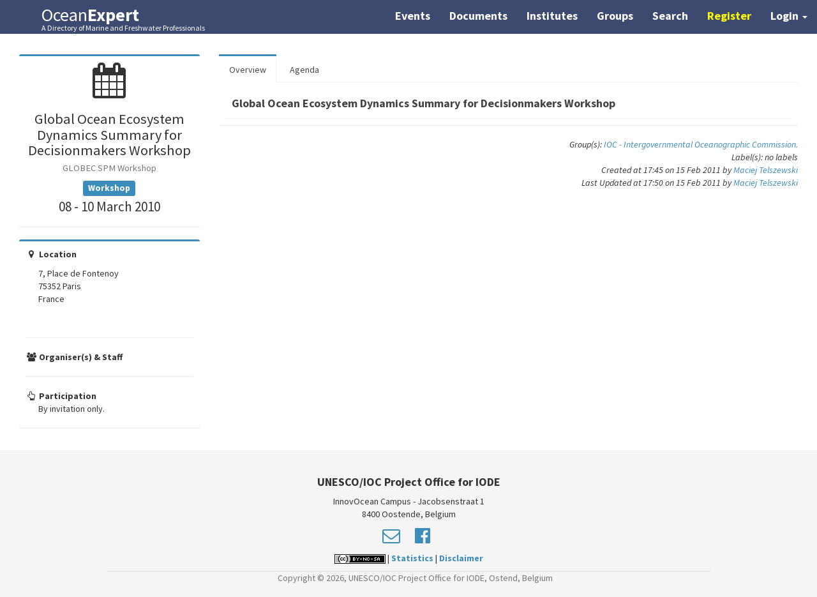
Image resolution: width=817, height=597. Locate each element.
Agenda (304, 69)
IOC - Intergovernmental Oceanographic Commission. (701, 144)
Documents (478, 15)
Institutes (552, 15)
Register (729, 15)
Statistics (412, 558)
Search (670, 15)
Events (412, 15)
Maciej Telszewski (765, 170)
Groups (615, 15)
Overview (247, 69)
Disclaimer (461, 558)
